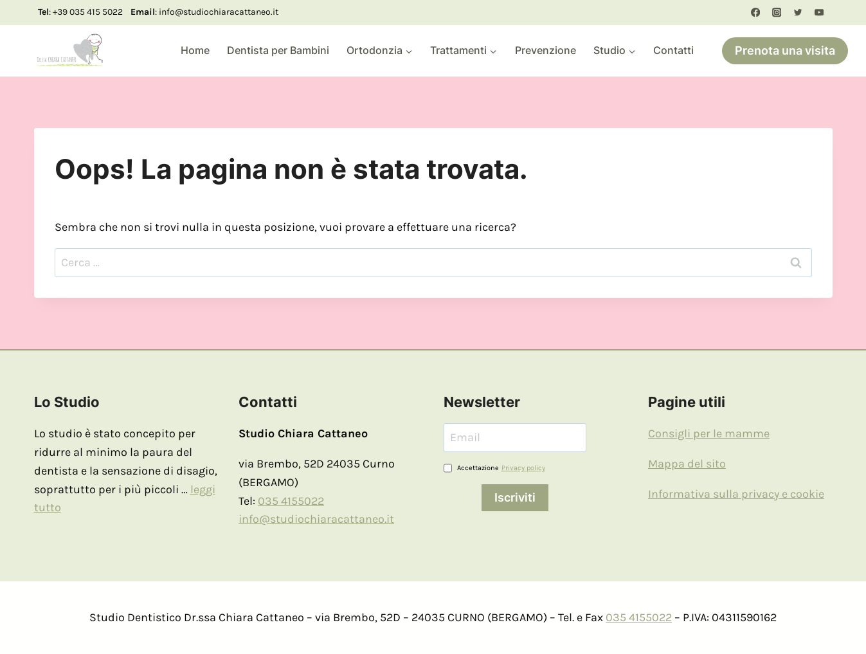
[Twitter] (798, 12)
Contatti (673, 50)
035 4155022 (291, 501)
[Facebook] (755, 12)
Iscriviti (515, 497)
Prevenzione (545, 50)
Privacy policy (523, 468)
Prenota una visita (785, 50)
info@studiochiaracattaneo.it (316, 519)
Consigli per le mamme (709, 433)
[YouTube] (819, 12)
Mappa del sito (687, 464)
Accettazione (494, 468)
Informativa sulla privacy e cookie (736, 494)
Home (195, 50)
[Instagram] (776, 12)
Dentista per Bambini (278, 50)
